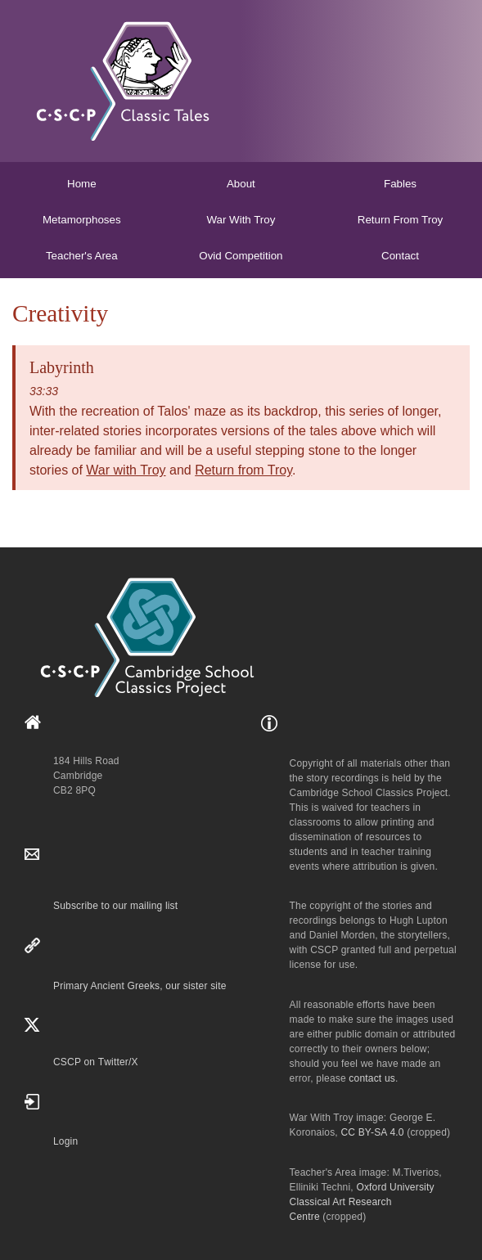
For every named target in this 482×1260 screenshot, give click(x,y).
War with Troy (125, 470)
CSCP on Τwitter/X (95, 1062)
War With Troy (240, 220)
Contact (400, 256)
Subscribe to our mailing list (115, 905)
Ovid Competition (240, 256)
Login (65, 1141)
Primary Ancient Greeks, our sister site (140, 986)
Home (82, 184)
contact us (372, 1078)
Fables (400, 184)
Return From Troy (400, 220)
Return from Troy (243, 470)
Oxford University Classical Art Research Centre (362, 1201)
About (241, 184)
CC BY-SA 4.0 (371, 1132)
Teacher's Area (82, 256)
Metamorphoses (82, 220)
